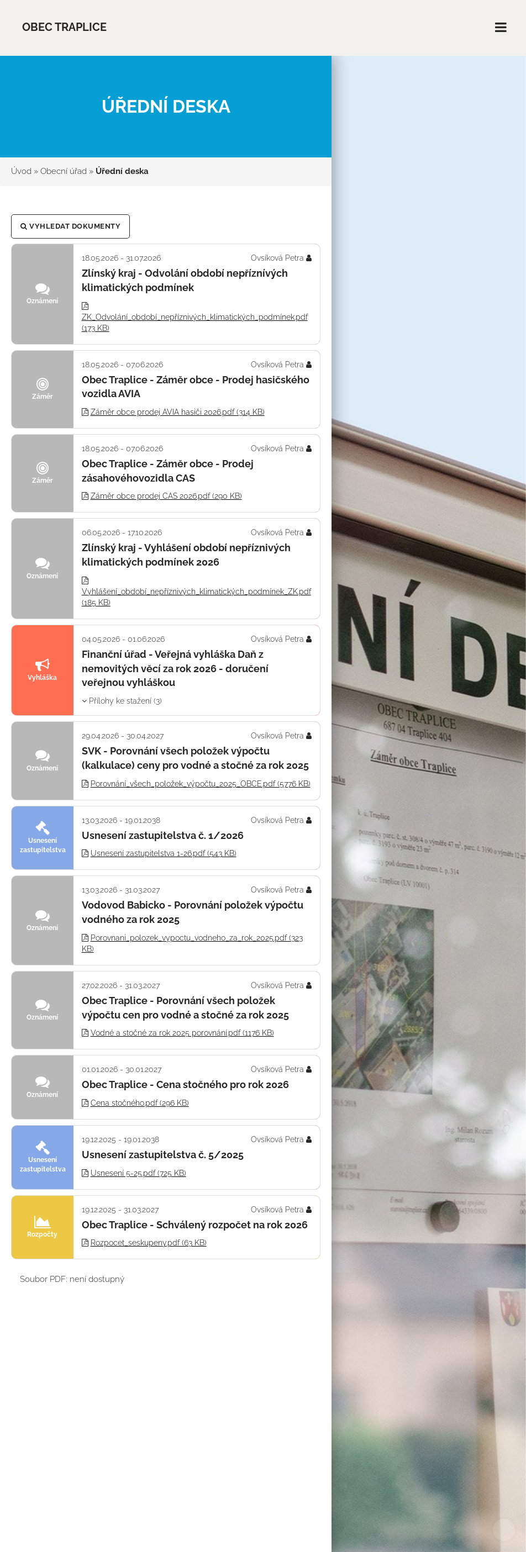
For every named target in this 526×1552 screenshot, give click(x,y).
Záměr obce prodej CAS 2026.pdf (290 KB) (166, 496)
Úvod (21, 171)
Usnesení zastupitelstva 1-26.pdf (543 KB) (163, 853)
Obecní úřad (63, 171)
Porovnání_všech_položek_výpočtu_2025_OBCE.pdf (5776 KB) (201, 783)
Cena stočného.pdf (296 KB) (140, 1103)
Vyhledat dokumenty (70, 226)
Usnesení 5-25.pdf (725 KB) (138, 1173)
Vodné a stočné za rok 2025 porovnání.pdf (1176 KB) (182, 1032)
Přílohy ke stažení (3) (122, 700)
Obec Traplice (64, 27)
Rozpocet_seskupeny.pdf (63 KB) (149, 1242)
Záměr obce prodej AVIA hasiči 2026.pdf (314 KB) (178, 412)
